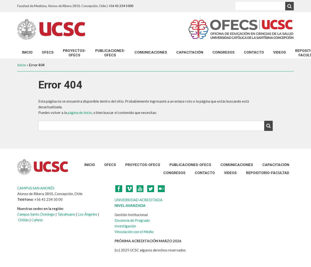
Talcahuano (66, 214)
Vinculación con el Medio (134, 231)
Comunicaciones (150, 52)
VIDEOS (279, 52)
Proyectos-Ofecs (74, 53)
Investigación (125, 226)
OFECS (48, 52)
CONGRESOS (223, 52)
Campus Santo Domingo (36, 214)
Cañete (37, 220)
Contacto (254, 52)
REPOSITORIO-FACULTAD (267, 173)
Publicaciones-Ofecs (110, 53)
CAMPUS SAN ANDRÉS (35, 188)
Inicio (27, 52)
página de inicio (80, 112)
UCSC (51, 29)
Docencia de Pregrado (132, 220)
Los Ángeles (87, 214)
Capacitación (189, 52)
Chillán (23, 220)
